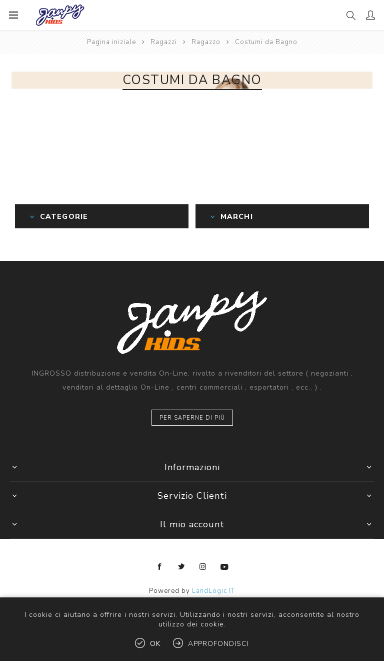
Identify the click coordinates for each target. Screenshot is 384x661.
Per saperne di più (192, 418)
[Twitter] (182, 567)
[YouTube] (224, 567)
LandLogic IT (213, 590)
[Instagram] (203, 567)
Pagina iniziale (111, 42)
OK (155, 643)
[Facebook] (160, 567)
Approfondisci (218, 643)
